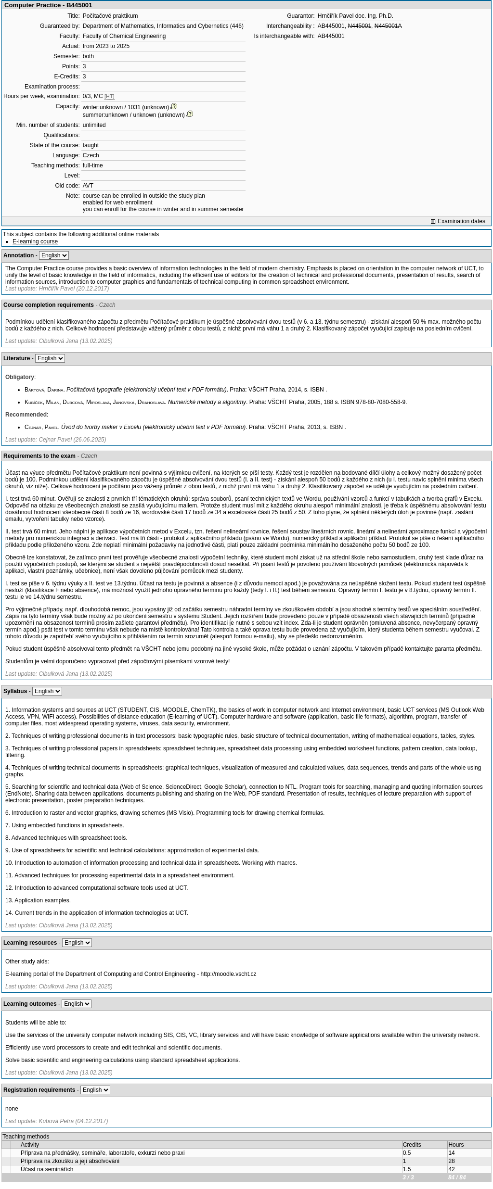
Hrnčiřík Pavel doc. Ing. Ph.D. (355, 16)
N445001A (388, 26)
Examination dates (461, 221)
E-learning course (35, 241)
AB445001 (331, 26)
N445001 (359, 26)
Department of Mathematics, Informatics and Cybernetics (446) (163, 26)
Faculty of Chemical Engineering (124, 36)
